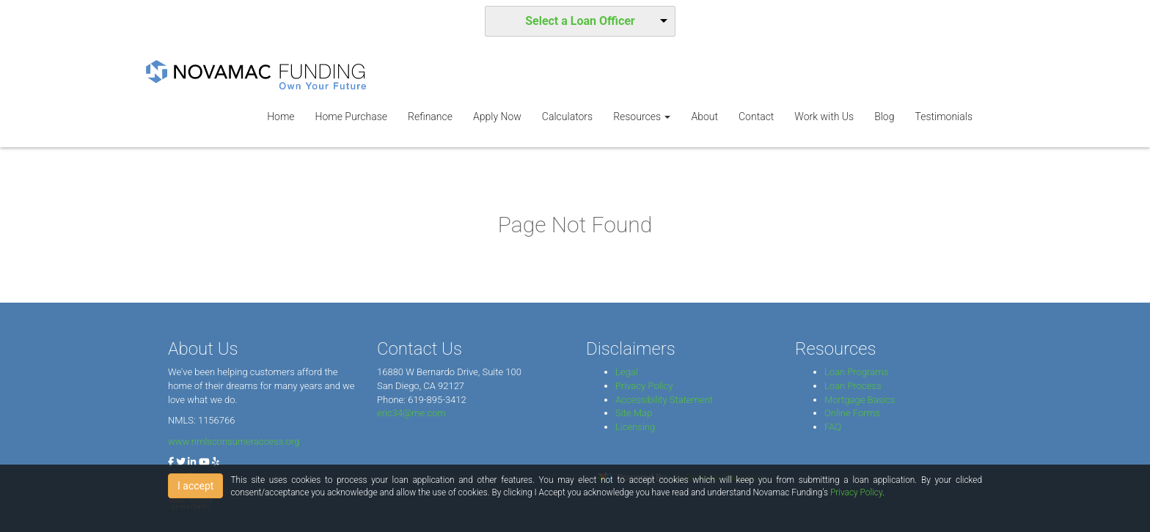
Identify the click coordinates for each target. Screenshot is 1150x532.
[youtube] (204, 462)
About (704, 116)
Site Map (633, 412)
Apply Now (497, 116)
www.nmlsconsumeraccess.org (233, 441)
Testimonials (944, 116)
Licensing (635, 426)
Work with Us (824, 116)
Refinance (430, 116)
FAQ (832, 426)
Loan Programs (856, 371)
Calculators (567, 116)
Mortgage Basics (859, 399)
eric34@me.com (411, 412)
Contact (756, 116)
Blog (884, 116)
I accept (195, 486)
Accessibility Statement (664, 399)
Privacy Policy (644, 385)
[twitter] (181, 462)
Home (280, 116)
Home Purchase (351, 116)
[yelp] (215, 462)
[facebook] (171, 462)
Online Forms (852, 412)
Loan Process (853, 385)
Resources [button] (641, 116)
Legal (626, 371)
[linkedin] (192, 462)
